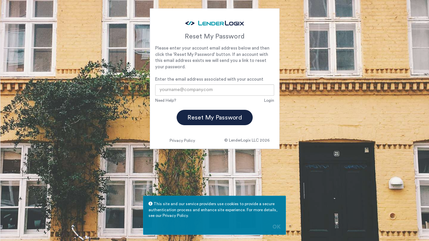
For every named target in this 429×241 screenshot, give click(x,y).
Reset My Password (214, 117)
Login (269, 100)
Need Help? (165, 100)
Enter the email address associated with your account (209, 79)
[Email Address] (214, 90)
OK (276, 227)
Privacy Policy (182, 141)
